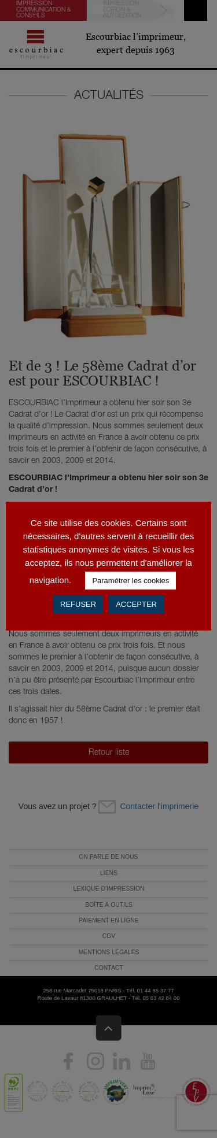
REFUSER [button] (78, 604)
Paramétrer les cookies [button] (130, 580)
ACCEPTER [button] (136, 604)
